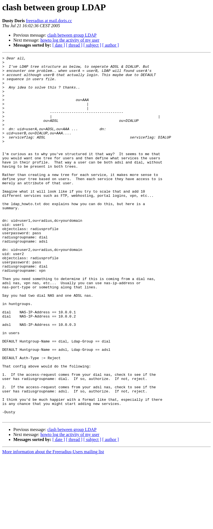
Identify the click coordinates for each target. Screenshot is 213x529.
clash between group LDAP (72, 35)
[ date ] (58, 45)
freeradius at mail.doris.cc (49, 20)
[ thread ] (74, 45)
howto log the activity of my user (69, 40)
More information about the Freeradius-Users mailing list (53, 524)
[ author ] (110, 45)
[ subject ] (92, 45)
